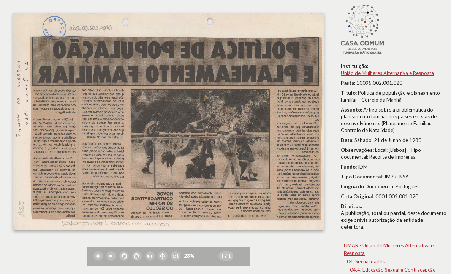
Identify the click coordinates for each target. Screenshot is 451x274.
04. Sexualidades (366, 261)
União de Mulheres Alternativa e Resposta (387, 73)
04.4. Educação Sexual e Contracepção (393, 270)
